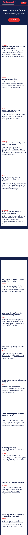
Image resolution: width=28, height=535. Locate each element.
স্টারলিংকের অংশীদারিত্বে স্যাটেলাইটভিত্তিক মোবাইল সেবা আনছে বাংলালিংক (13, 449)
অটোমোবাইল (5, 210)
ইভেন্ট (3, 109)
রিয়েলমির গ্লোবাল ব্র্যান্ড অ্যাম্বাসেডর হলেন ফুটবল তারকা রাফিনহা (14, 47)
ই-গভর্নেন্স (4, 519)
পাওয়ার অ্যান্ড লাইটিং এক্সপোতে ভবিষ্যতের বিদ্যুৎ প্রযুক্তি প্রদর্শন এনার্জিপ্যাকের (11, 179)
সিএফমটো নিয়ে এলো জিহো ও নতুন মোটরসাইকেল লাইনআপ (12, 212)
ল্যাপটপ (3, 317)
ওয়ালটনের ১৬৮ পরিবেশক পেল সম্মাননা (13, 483)
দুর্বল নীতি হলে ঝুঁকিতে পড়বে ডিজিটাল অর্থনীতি (13, 348)
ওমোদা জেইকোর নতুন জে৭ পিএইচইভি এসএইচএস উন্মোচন (13, 415)
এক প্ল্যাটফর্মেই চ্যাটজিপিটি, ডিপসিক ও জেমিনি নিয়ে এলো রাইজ (13, 280)
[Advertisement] (14, 243)
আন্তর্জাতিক (4, 45)
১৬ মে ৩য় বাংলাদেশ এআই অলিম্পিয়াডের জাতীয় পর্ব (14, 381)
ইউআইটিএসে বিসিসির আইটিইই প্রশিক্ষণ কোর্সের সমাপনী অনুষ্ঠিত (13, 144)
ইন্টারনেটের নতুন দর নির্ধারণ (10, 79)
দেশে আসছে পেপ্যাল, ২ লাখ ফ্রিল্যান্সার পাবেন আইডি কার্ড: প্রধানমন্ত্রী (13, 515)
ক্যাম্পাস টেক (4, 141)
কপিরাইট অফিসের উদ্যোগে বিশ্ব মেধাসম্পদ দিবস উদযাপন (11, 111)
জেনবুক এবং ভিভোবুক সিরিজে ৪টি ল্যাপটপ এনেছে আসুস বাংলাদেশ (12, 314)
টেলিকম (4, 78)
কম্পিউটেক (4, 485)
